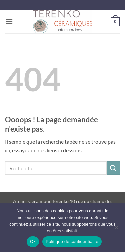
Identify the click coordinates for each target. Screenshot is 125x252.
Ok (33, 241)
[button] (9, 21)
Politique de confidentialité (72, 241)
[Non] (116, 229)
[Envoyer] (113, 167)
